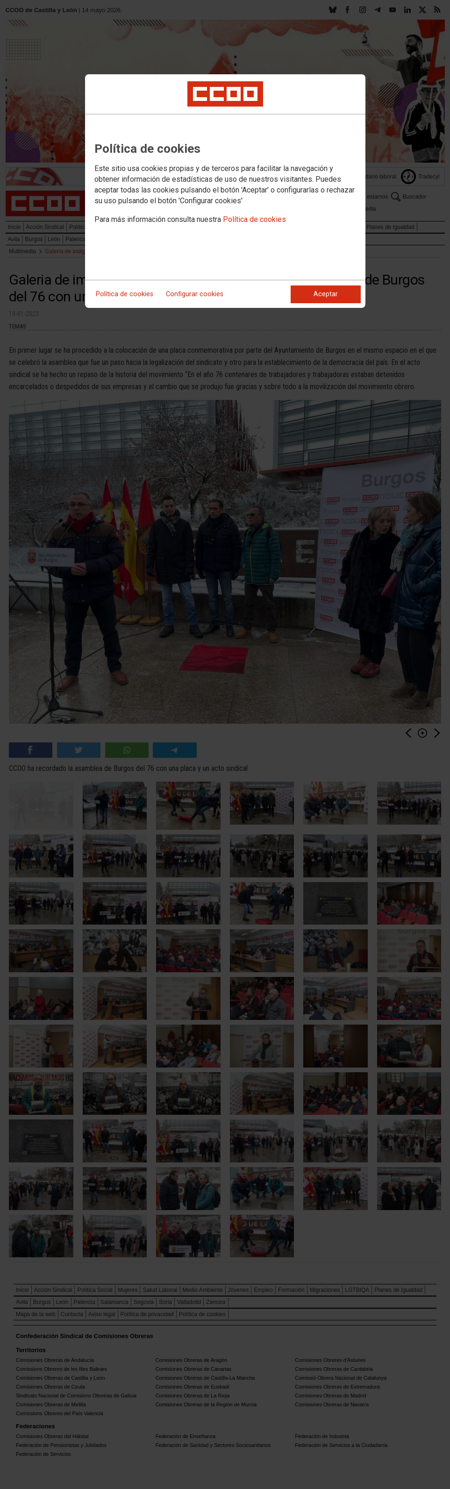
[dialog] (225, 191)
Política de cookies (254, 219)
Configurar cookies (194, 294)
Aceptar (326, 294)
